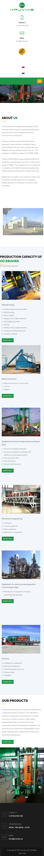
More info (7, 340)
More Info (7, 742)
